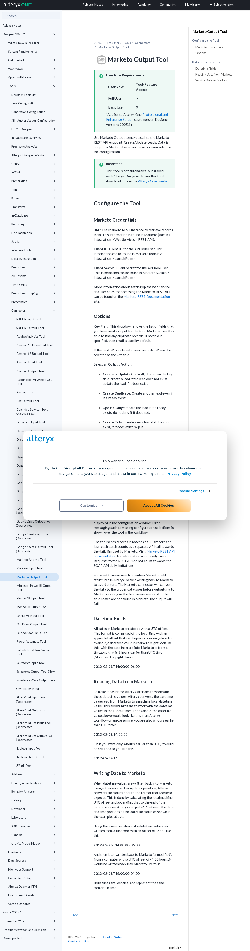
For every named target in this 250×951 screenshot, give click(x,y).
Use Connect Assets (21, 895)
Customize (91, 505)
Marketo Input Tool (29, 568)
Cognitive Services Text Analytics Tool (32, 411)
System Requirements (22, 51)
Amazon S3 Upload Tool (32, 353)
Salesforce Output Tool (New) (36, 671)
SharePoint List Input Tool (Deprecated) (33, 725)
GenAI (33, 164)
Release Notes (12, 25)
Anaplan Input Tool (29, 362)
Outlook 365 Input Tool (32, 633)
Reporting (33, 224)
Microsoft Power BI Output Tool (34, 587)
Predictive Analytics (24, 146)
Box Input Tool (26, 392)
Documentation (33, 233)
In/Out (33, 172)
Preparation (33, 181)
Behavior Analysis (33, 791)
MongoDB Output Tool (31, 607)
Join (33, 190)
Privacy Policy (179, 474)
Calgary (33, 800)
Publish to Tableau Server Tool (33, 652)
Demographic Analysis (33, 783)
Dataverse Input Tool (30, 422)
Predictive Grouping (33, 293)
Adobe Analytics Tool (30, 336)
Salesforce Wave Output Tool (35, 680)
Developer (33, 809)
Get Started (31, 60)
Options (200, 53)
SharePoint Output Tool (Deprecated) (32, 712)
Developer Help (29, 938)
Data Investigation (33, 258)
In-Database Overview (26, 138)
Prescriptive (33, 302)
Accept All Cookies (158, 505)
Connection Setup (31, 878)
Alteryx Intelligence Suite (33, 155)
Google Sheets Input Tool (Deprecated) (33, 536)
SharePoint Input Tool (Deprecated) (30, 699)
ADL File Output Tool (30, 328)
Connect (33, 835)
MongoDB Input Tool (30, 598)
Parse (33, 198)
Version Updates (19, 904)
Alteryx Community (152, 181)
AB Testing (33, 276)
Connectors (33, 310)
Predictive (33, 267)
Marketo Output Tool (31, 577)
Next (174, 915)
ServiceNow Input (27, 689)
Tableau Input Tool (28, 748)
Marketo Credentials (209, 47)
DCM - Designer (33, 129)
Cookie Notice (113, 937)
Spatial (33, 241)
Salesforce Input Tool (30, 663)
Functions (31, 852)
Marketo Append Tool (31, 559)
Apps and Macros (31, 77)
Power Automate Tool (31, 641)
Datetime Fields (205, 68)
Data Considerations (207, 62)
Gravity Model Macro (33, 843)
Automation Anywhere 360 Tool (34, 382)
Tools (31, 86)
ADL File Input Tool (28, 319)
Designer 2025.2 (29, 34)
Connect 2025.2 (29, 921)
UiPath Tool (23, 765)
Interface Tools (33, 250)
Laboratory (33, 817)
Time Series (33, 284)
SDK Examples (33, 826)
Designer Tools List (23, 95)
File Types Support (31, 869)
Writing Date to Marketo (211, 80)
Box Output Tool (27, 401)
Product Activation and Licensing (29, 930)
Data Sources (31, 860)
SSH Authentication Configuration (33, 120)
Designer (113, 43)
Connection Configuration (28, 112)
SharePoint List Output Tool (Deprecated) (34, 738)
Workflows (31, 69)
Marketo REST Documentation (147, 296)
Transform (33, 207)
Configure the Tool (205, 40)
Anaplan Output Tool (30, 371)
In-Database (33, 215)
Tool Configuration (23, 103)
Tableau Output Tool (30, 757)
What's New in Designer (23, 43)
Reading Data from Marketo (214, 74)
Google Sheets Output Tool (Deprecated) (34, 549)
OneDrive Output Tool (31, 624)
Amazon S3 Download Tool (34, 345)
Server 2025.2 (29, 912)
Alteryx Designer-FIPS (31, 886)
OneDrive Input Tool (30, 615)
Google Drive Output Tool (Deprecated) (33, 523)
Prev (74, 915)
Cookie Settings (192, 491)
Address (33, 774)
